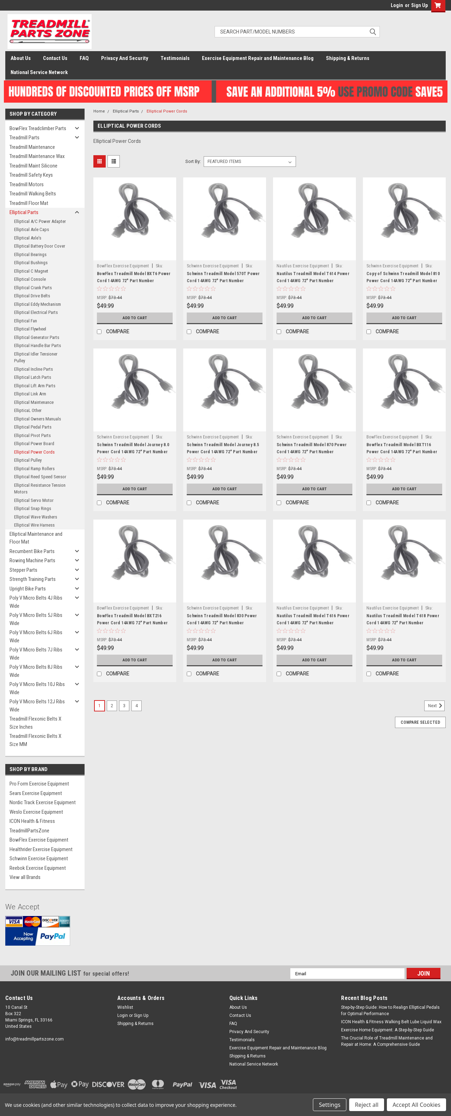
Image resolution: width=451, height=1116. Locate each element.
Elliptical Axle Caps (31, 229)
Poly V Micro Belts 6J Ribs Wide (36, 636)
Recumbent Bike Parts (32, 551)
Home (99, 111)
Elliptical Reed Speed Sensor (40, 476)
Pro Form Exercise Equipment (39, 784)
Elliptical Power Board (34, 443)
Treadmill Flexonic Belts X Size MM (35, 740)
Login (397, 5)
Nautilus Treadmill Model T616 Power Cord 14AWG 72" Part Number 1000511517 (313, 622)
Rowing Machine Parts (32, 560)
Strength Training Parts (33, 579)
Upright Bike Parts (28, 589)
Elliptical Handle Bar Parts (37, 345)
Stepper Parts (23, 570)
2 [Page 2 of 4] (112, 705)
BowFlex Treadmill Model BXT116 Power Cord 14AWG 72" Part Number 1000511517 (401, 451)
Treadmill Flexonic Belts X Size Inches (35, 723)
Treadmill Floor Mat (29, 203)
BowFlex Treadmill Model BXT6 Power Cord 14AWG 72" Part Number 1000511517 (134, 280)
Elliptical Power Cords (34, 452)
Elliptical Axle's (27, 238)
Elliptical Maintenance (34, 402)
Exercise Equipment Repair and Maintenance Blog (258, 58)
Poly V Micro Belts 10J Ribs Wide (37, 688)
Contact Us (55, 58)
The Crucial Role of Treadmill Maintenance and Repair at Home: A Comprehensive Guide (387, 1041)
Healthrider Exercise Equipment (41, 849)
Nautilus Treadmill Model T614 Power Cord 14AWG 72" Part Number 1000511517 (313, 280)
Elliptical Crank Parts (33, 287)
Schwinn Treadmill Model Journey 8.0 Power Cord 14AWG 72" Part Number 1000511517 (133, 451)
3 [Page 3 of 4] (124, 705)
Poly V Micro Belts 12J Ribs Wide (37, 705)
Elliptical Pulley (28, 460)
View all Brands (25, 877)
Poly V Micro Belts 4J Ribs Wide (36, 602)
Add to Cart (135, 318)
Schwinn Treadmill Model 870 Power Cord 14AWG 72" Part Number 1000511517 (312, 451)
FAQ (84, 58)
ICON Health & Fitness (32, 821)
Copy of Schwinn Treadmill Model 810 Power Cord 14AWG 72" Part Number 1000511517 (403, 280)
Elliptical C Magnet (31, 271)
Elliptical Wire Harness (34, 525)
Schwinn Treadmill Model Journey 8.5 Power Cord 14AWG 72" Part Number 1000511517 (223, 451)
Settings (329, 1105)
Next (436, 705)
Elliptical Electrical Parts (36, 312)
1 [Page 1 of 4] (99, 705)
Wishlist (125, 1007)
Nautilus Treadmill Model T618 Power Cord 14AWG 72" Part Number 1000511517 (402, 622)
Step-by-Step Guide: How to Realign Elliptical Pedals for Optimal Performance (390, 1010)
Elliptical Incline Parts (33, 369)
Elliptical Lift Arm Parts (34, 385)
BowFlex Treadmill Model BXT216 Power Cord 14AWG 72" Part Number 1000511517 (132, 622)
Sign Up (419, 5)
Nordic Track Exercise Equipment (43, 802)
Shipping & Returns (347, 58)
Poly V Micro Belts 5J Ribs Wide (36, 619)
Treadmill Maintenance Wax (37, 156)
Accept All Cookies (416, 1105)
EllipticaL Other (28, 410)
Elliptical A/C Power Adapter (40, 221)
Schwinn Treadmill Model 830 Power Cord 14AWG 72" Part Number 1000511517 (222, 622)
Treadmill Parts (24, 137)
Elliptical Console (30, 279)
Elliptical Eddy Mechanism (37, 304)
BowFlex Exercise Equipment (39, 840)
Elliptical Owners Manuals (37, 418)
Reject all (366, 1105)
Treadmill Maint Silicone (33, 166)
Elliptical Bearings (30, 254)
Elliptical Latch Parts (32, 377)
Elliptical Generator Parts (36, 337)
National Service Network (39, 72)
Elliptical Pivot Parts (32, 435)
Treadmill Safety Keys (31, 175)
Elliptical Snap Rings (32, 508)
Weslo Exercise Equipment (36, 812)
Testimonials (175, 58)
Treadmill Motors (27, 184)
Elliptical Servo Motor (34, 500)
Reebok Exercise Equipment (38, 868)
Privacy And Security (124, 58)
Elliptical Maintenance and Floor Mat (36, 538)
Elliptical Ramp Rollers (34, 468)
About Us (21, 58)
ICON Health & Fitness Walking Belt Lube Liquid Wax (391, 1021)
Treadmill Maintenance (32, 147)
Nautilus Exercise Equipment (303, 265)
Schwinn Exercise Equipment (39, 858)
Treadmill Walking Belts (33, 193)
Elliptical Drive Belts (32, 295)
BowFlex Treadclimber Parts (38, 128)
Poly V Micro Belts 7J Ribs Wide (36, 654)
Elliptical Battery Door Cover (39, 246)
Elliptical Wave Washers (35, 517)
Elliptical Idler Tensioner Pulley (35, 357)
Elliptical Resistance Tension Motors (40, 489)
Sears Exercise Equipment (36, 793)
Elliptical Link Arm (30, 393)
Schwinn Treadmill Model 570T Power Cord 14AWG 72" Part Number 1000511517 (223, 280)
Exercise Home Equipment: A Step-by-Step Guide (387, 1029)
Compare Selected (420, 722)
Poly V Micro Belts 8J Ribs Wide (36, 671)
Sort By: (193, 161)
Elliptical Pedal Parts (32, 427)
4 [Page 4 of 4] (136, 705)
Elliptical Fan (25, 320)
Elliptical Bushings (31, 262)
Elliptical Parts (24, 212)
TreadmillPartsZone (29, 830)
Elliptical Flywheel (30, 329)
